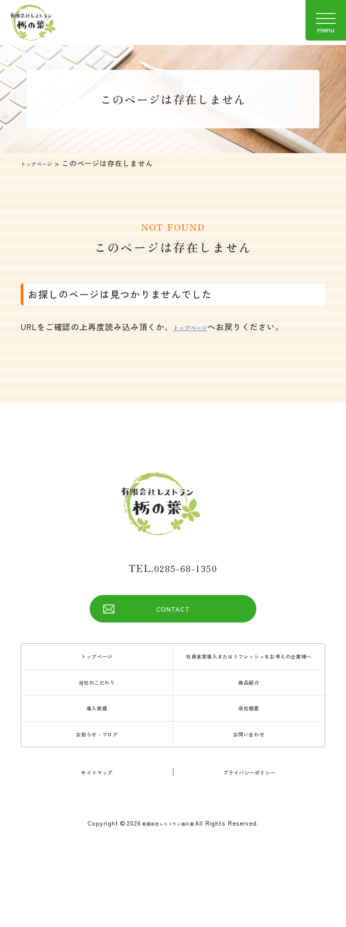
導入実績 (97, 733)
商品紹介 (249, 704)
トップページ (43, 163)
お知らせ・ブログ (96, 762)
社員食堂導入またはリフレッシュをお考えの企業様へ (249, 669)
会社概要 (249, 733)
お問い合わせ (249, 762)
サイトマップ (97, 801)
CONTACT (173, 612)
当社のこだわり (96, 704)
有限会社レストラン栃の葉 (167, 853)
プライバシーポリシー (249, 801)
